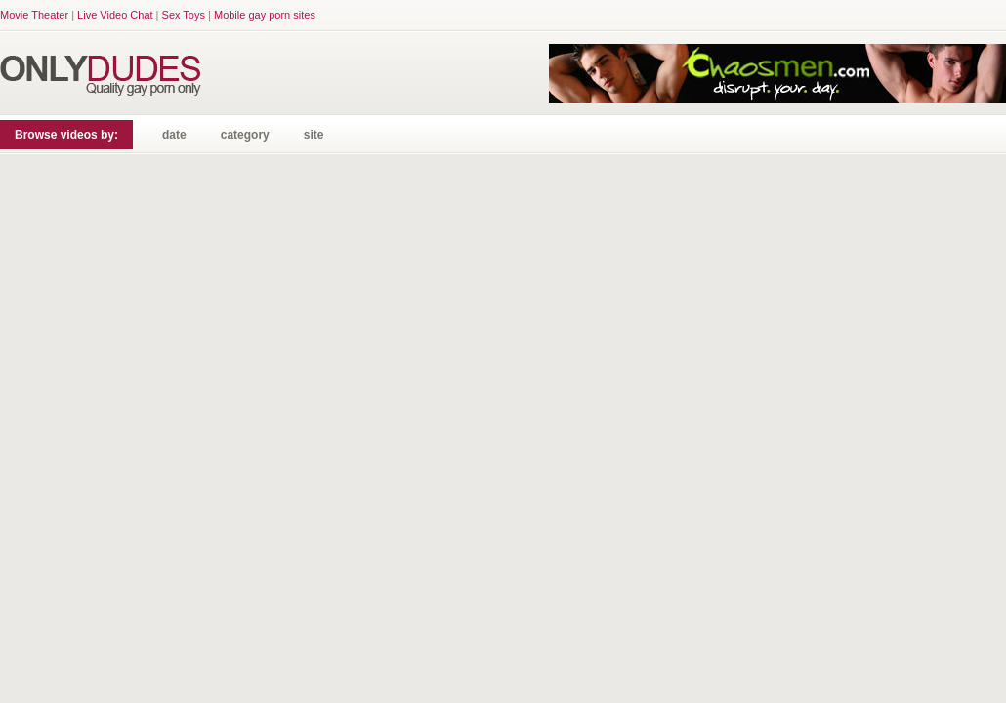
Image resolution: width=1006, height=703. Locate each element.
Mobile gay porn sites (264, 15)
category (245, 135)
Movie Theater (34, 15)
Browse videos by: (66, 135)
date (174, 135)
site (314, 135)
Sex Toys (183, 15)
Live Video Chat (114, 15)
